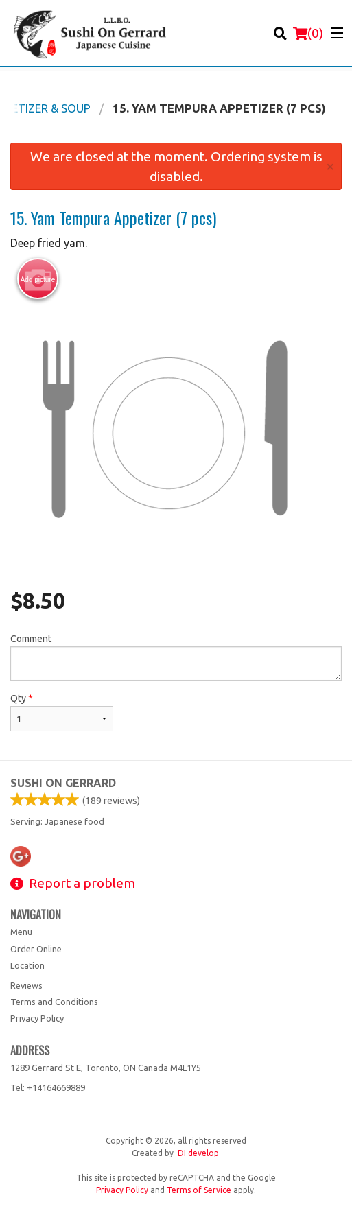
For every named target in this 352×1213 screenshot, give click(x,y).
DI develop (198, 1153)
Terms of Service (199, 1190)
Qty (61, 712)
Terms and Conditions (54, 1001)
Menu (21, 932)
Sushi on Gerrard (63, 783)
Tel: (47, 1087)
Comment (176, 657)
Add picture (38, 279)
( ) (308, 33)
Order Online (36, 949)
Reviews (26, 985)
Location (27, 965)
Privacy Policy (37, 1018)
